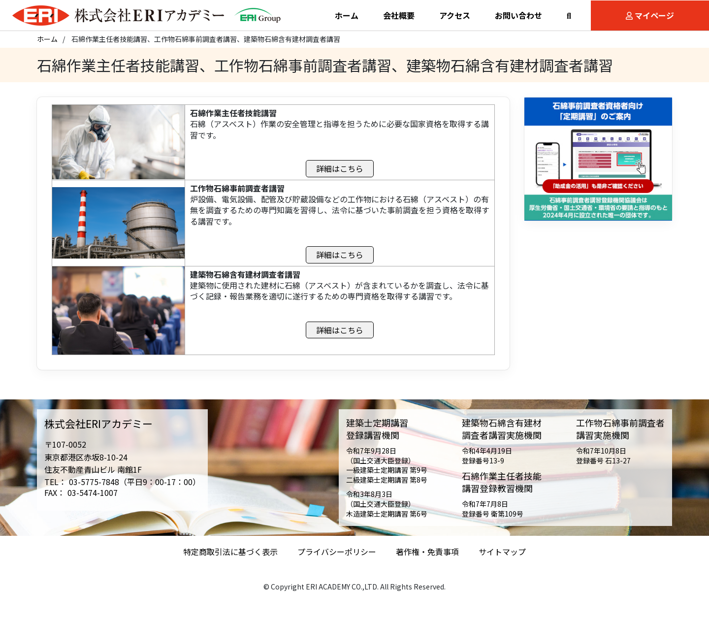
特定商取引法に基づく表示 (230, 557)
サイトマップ (502, 557)
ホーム (47, 44)
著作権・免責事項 (427, 557)
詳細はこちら (339, 173)
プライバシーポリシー (336, 557)
